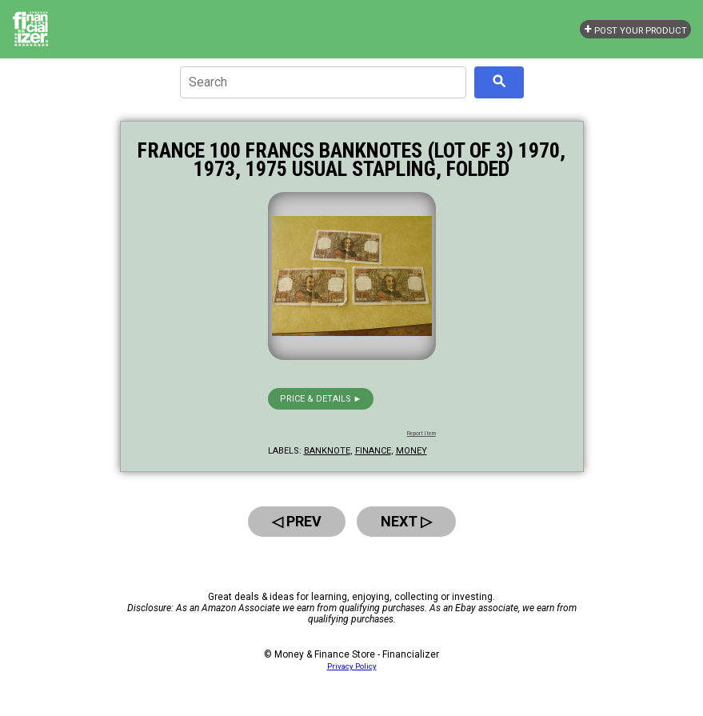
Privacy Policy (352, 666)
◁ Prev (297, 521)
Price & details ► (321, 399)
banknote (327, 451)
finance (373, 451)
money (411, 451)
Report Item (421, 433)
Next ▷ (406, 521)
